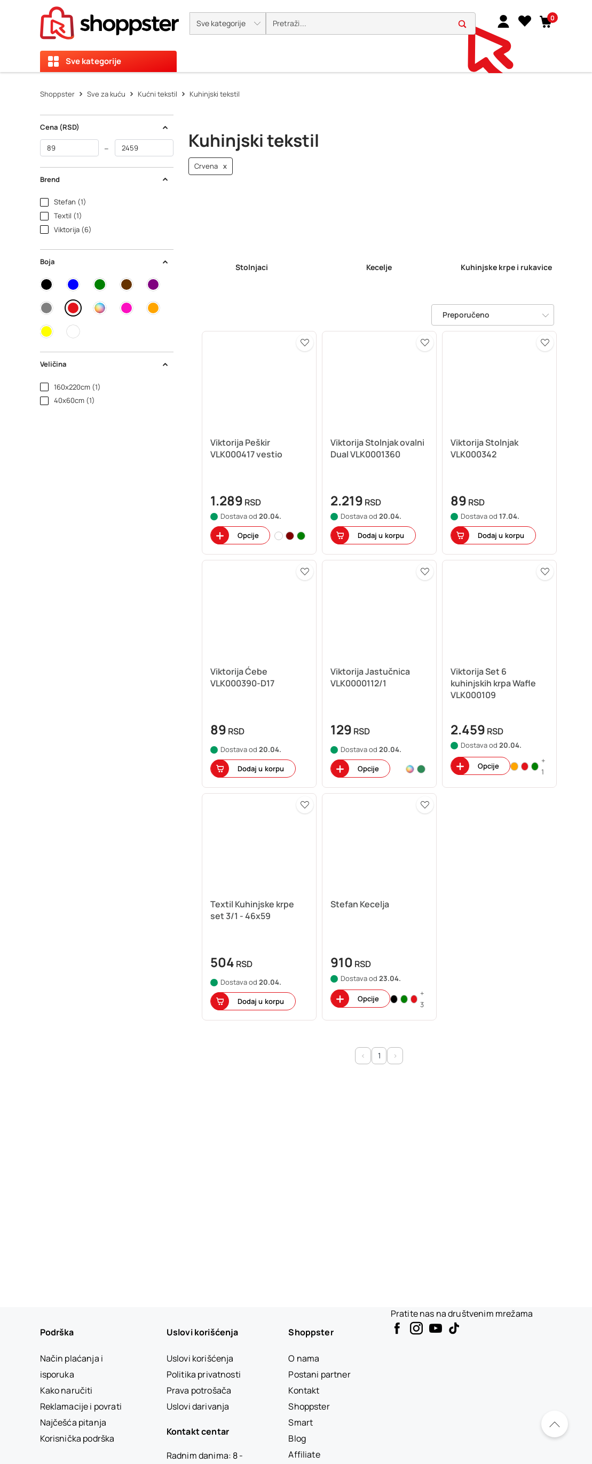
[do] (144, 147)
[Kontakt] (303, 1390)
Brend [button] (104, 179)
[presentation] (296, 36)
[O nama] (303, 1358)
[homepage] (109, 20)
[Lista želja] (524, 21)
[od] (69, 147)
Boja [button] (104, 261)
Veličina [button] (104, 364)
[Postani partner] (319, 1374)
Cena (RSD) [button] (104, 127)
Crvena (210, 166)
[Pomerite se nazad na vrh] (554, 1424)
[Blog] (297, 1438)
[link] (503, 21)
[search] (371, 24)
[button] (228, 23)
